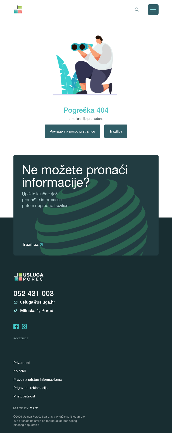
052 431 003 (33, 293)
